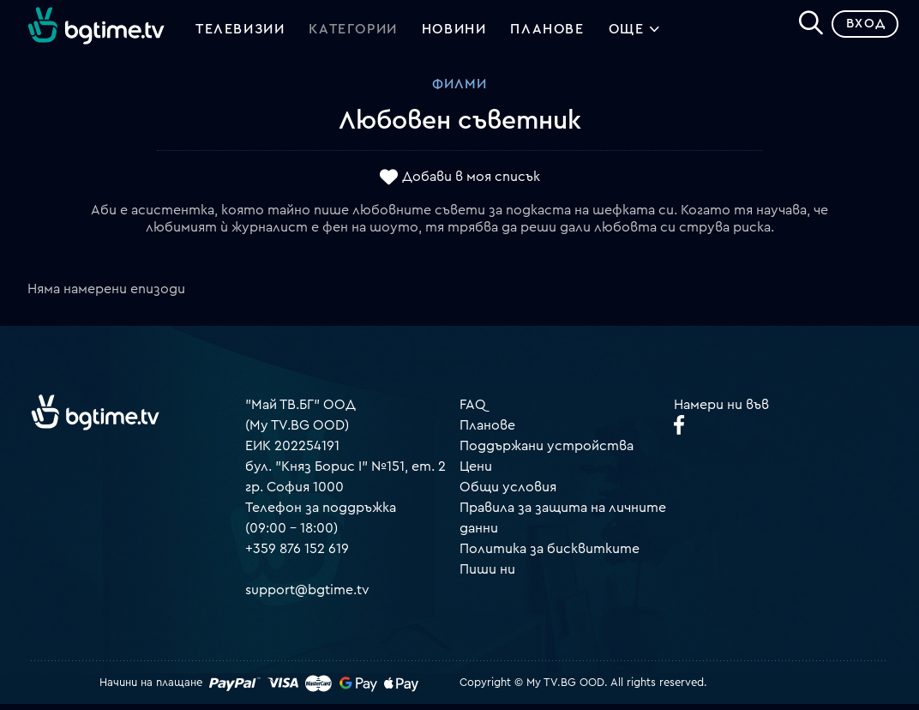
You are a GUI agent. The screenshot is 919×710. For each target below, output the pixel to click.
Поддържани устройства (547, 452)
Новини (454, 32)
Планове (487, 431)
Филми (459, 90)
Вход (859, 29)
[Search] (804, 26)
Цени (476, 472)
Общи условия (508, 493)
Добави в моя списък (471, 183)
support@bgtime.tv (307, 596)
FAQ (473, 411)
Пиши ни (487, 575)
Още (635, 34)
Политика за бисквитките (550, 555)
